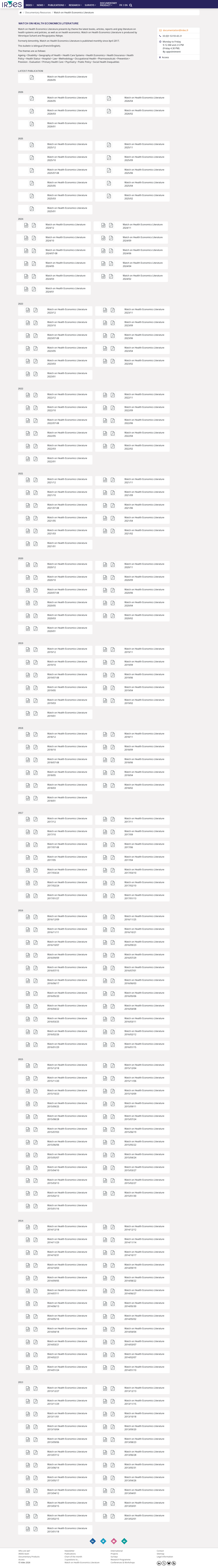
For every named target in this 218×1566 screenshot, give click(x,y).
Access (164, 57)
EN (126, 5)
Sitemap (160, 1553)
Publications (70, 1553)
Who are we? (24, 1550)
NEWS (40, 5)
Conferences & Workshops (123, 1562)
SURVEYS (89, 5)
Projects (114, 1553)
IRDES (29, 5)
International (117, 1550)
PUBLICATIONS (56, 5)
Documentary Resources (38, 12)
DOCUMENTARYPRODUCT (108, 4)
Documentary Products (28, 1556)
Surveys (114, 1556)
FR (120, 5)
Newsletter (70, 1550)
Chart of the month (73, 1556)
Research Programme (120, 1559)
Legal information (165, 1556)
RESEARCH (74, 5)
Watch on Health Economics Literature (82, 1562)
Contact (160, 1550)
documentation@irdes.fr (173, 30)
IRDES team (23, 1553)
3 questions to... (72, 1559)
